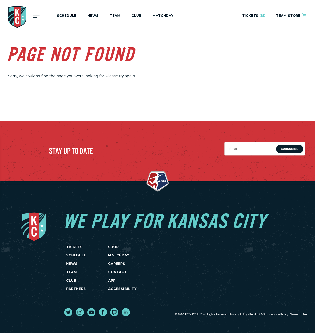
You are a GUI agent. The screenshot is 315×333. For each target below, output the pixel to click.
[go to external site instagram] (80, 312)
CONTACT (117, 272)
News (93, 16)
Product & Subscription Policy (268, 314)
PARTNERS (76, 289)
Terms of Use (298, 314)
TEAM (71, 272)
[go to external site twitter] (68, 312)
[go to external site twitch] (114, 312)
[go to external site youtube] (91, 312)
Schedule (66, 16)
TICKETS (74, 247)
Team (115, 16)
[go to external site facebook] (103, 312)
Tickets (253, 15)
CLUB (71, 280)
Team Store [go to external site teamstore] (291, 15)
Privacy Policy (239, 314)
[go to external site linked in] (126, 312)
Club (136, 16)
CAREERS (116, 264)
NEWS (72, 264)
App (112, 280)
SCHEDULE (76, 255)
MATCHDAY (163, 16)
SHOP (113, 247)
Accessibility (122, 289)
